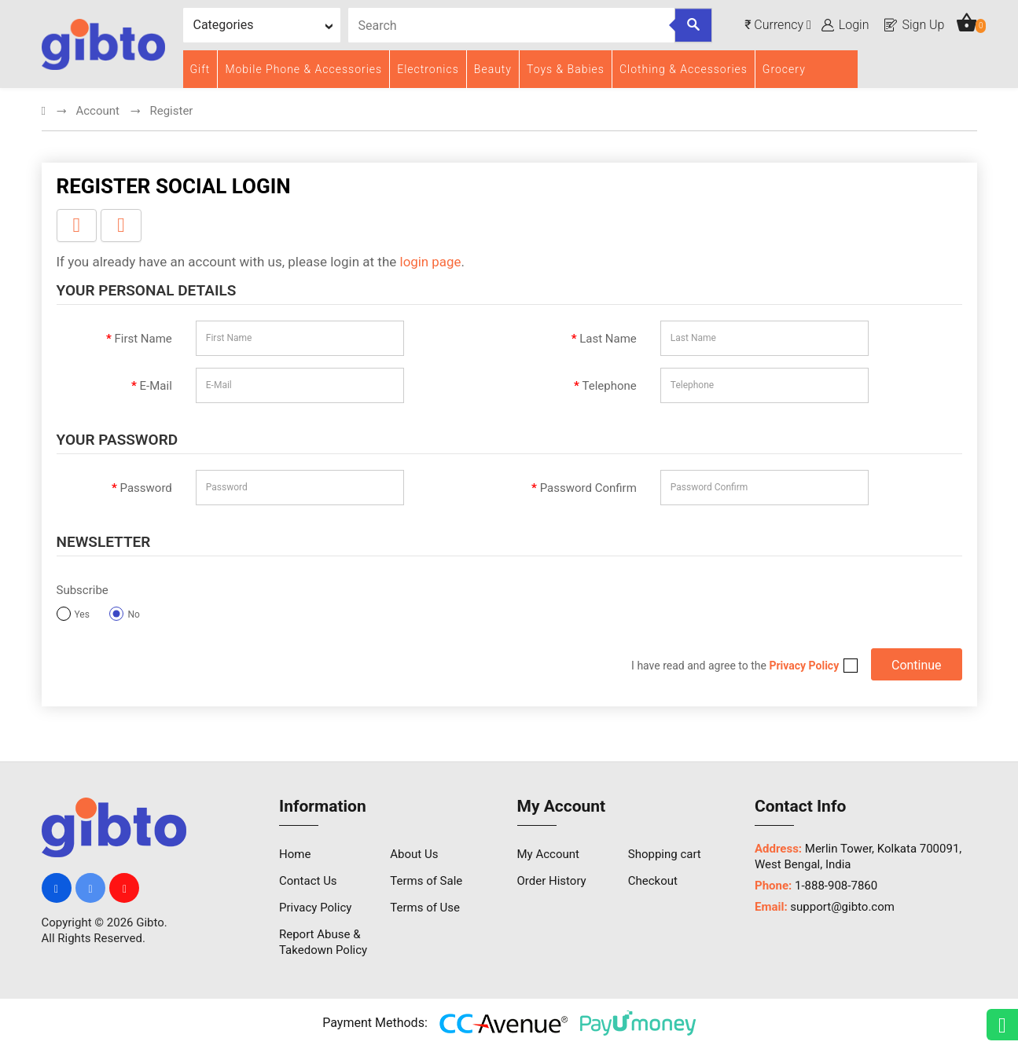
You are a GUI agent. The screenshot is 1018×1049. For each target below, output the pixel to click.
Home (295, 856)
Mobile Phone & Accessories (303, 69)
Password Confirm (588, 489)
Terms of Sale (426, 882)
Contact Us (308, 882)
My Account (548, 856)
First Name (142, 339)
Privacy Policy (315, 909)
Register (171, 112)
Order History (551, 882)
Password (146, 489)
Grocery (784, 69)
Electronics (428, 69)
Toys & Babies (566, 69)
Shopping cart (664, 856)
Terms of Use (425, 909)
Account (97, 112)
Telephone (610, 387)
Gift (200, 69)
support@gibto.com (842, 908)
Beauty (493, 69)
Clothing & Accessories (683, 69)
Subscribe (82, 591)
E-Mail (156, 387)
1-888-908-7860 (836, 887)
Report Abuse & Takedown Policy (323, 944)
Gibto (150, 924)
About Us (414, 856)
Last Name (608, 339)
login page (430, 262)
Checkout (653, 882)
